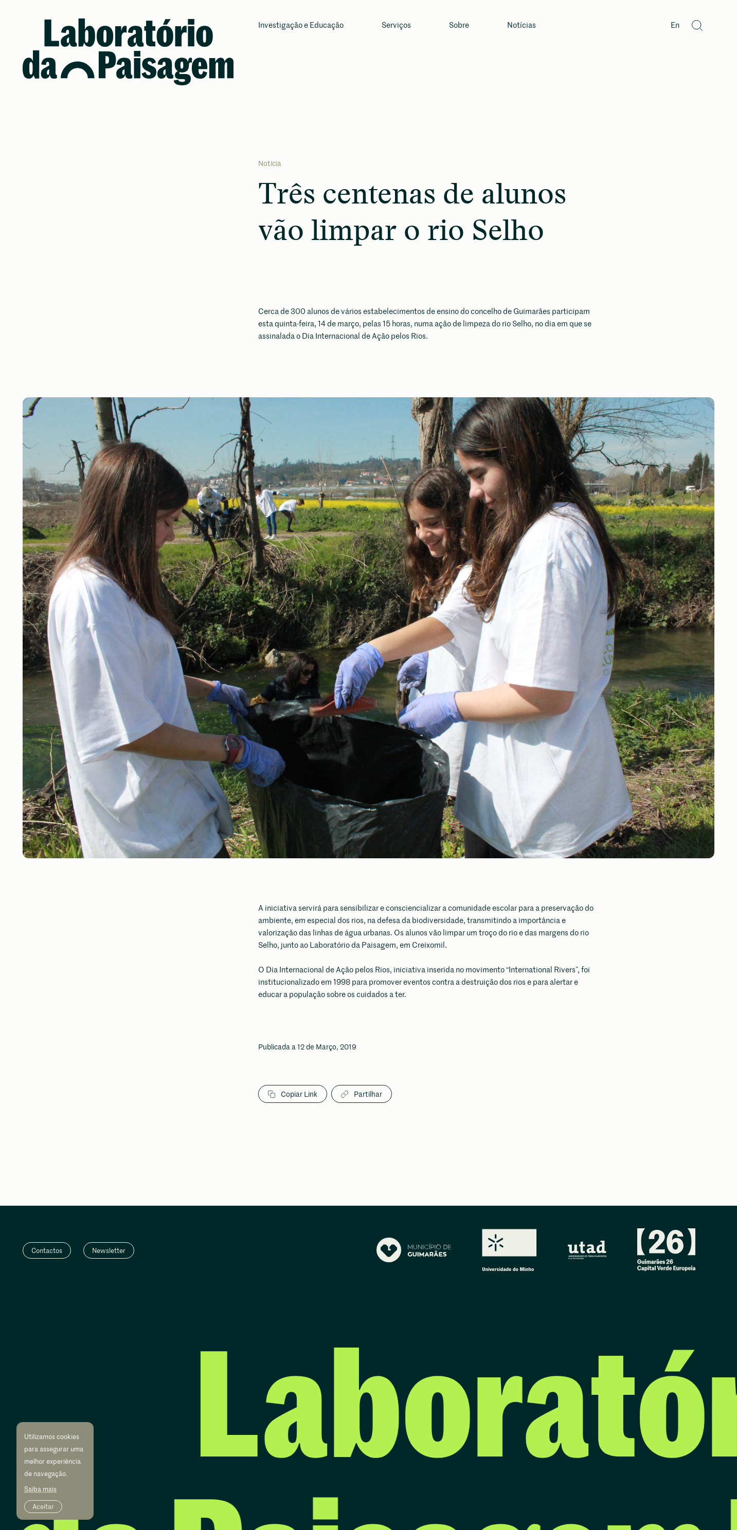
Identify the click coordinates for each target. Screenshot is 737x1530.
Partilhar (361, 1094)
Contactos (46, 1250)
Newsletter (108, 1250)
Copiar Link (292, 1094)
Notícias (521, 25)
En (675, 25)
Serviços (396, 25)
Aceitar (43, 1506)
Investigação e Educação (301, 25)
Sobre (459, 25)
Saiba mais (40, 1489)
